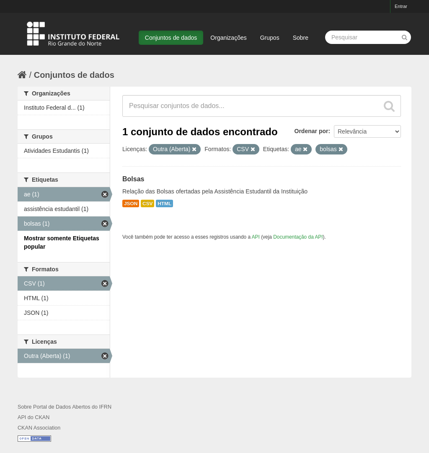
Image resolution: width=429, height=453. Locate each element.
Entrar (401, 6)
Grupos (269, 37)
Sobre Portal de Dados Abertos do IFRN (64, 407)
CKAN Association (39, 428)
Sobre (300, 37)
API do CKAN (33, 417)
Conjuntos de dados (171, 37)
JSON (130, 203)
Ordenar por (311, 131)
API (256, 237)
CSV (147, 203)
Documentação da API (298, 237)
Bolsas (133, 179)
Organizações (228, 37)
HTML (164, 203)
